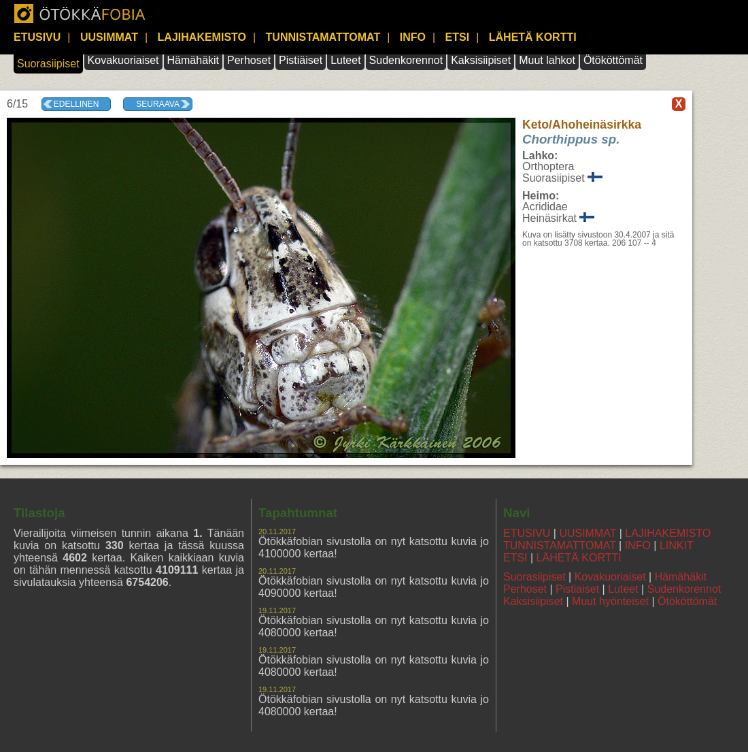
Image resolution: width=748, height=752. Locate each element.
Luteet (345, 60)
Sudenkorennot (406, 60)
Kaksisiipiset (481, 60)
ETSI (457, 37)
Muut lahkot (547, 60)
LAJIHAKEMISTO (202, 37)
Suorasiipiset (48, 63)
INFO (413, 37)
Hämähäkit (193, 60)
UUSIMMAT (109, 37)
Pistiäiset (300, 60)
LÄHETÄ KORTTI (533, 37)
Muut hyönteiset (610, 601)
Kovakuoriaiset (123, 60)
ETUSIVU (37, 37)
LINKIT (677, 545)
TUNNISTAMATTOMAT (323, 37)
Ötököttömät (613, 60)
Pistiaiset (577, 589)
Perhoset (249, 60)
